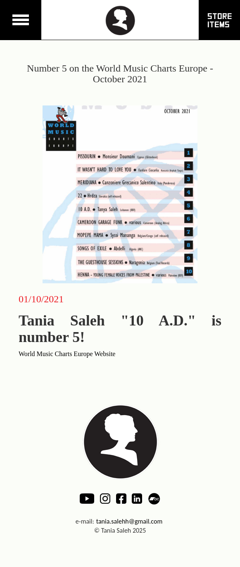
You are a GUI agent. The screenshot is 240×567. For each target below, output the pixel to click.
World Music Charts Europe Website (67, 353)
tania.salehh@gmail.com (129, 521)
